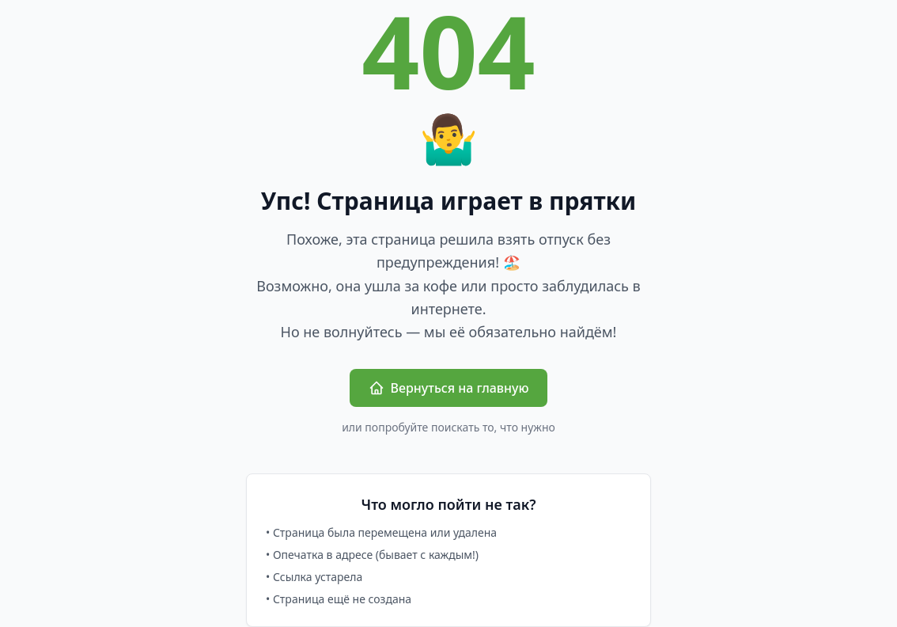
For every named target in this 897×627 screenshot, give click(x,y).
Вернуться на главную (449, 388)
